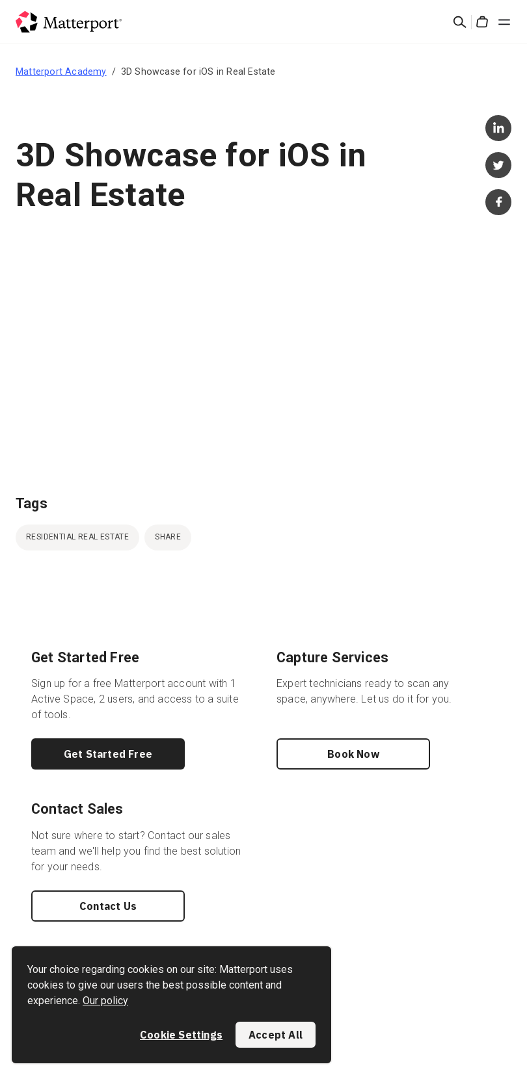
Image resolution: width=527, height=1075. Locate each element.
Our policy (105, 1000)
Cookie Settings (181, 1034)
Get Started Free (108, 753)
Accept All (276, 1034)
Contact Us (108, 906)
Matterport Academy (61, 71)
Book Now (353, 753)
